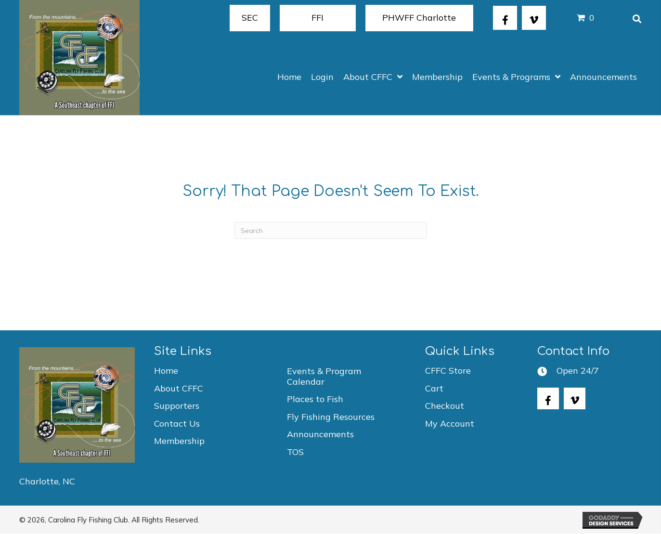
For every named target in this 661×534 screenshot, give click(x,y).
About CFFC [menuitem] (178, 388)
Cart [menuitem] (434, 388)
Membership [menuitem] (179, 440)
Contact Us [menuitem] (177, 423)
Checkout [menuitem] (444, 405)
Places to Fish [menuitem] (315, 398)
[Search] (330, 230)
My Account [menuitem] (449, 423)
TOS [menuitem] (295, 451)
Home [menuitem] (166, 370)
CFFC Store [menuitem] (448, 370)
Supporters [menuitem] (176, 405)
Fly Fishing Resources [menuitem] (331, 416)
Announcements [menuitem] (320, 434)
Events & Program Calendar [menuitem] (324, 376)
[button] (505, 18)
